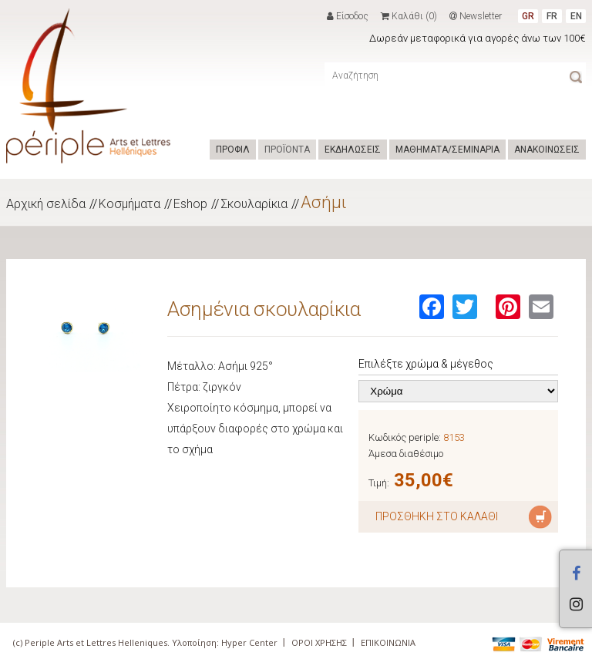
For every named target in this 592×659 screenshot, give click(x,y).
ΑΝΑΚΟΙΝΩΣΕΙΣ (547, 149)
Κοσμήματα (129, 204)
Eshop (190, 204)
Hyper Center (249, 642)
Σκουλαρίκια (254, 204)
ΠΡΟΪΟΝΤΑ (287, 149)
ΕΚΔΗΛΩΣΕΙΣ (353, 149)
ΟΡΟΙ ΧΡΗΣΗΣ (319, 642)
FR (552, 16)
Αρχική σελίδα (46, 204)
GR (528, 16)
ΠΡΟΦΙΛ (233, 149)
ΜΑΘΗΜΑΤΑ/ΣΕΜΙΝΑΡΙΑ (447, 149)
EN (576, 16)
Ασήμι (324, 202)
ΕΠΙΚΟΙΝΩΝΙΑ (388, 642)
